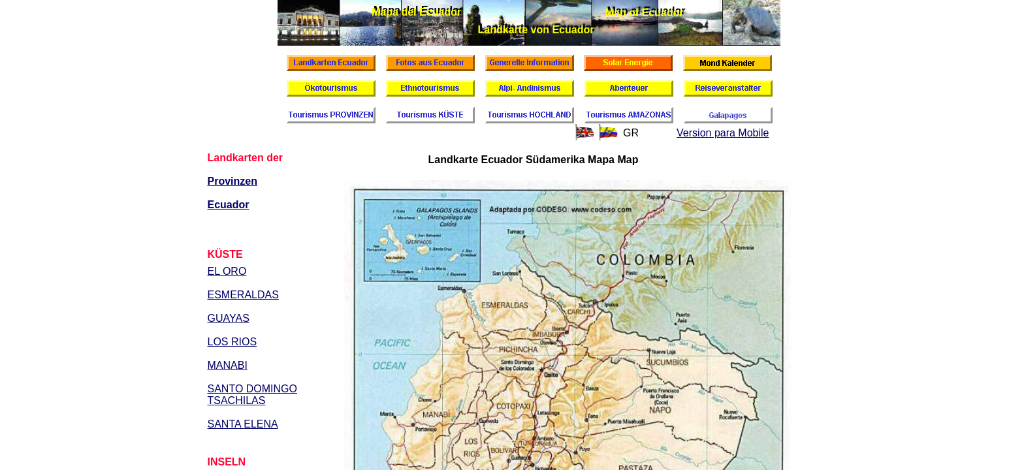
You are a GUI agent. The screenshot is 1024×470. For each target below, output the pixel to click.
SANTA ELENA (243, 424)
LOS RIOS (232, 341)
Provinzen (232, 181)
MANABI (228, 365)
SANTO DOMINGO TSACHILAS (253, 394)
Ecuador (228, 204)
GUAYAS (228, 318)
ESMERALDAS (243, 294)
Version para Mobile (723, 132)
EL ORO (227, 271)
